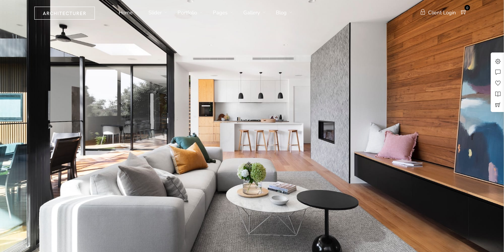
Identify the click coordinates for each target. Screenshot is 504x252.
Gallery (251, 12)
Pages (220, 12)
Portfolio (187, 12)
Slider (155, 12)
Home (126, 12)
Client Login (438, 12)
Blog (281, 12)
